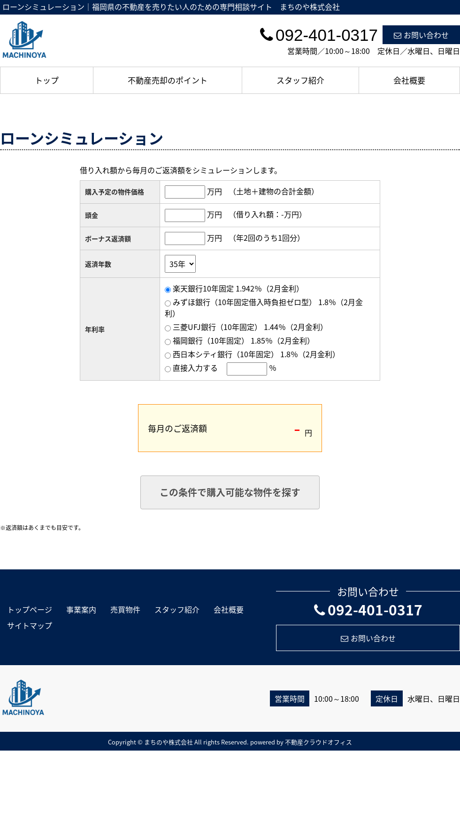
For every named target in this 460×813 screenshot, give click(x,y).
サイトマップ (29, 625)
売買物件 (125, 609)
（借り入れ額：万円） (268, 214)
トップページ (29, 609)
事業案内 (81, 609)
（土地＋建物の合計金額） (274, 191)
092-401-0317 (368, 609)
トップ (47, 80)
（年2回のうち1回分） (267, 237)
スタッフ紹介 (300, 80)
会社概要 (409, 80)
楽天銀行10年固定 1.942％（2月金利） (238, 288)
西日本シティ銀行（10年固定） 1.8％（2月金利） (256, 354)
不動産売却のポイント (167, 80)
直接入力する (195, 367)
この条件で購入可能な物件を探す (230, 492)
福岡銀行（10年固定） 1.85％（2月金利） (243, 340)
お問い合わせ (421, 34)
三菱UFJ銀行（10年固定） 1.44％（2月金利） (250, 326)
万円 (214, 191)
